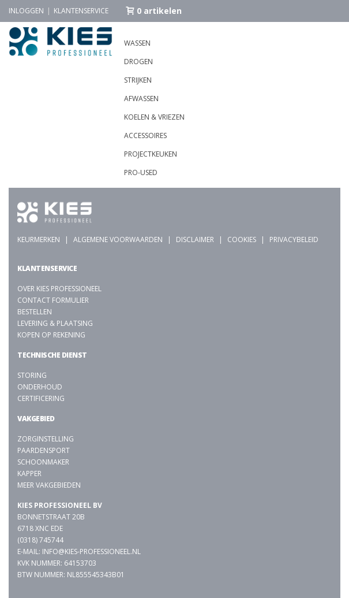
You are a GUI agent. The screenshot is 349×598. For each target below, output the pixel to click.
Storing (32, 375)
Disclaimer (195, 239)
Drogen (138, 61)
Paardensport (43, 450)
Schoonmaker (43, 462)
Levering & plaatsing (55, 323)
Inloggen (26, 11)
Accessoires (145, 135)
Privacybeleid (293, 239)
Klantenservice (81, 11)
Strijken (138, 80)
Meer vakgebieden (49, 485)
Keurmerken (38, 239)
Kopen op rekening (51, 335)
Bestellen (34, 312)
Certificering (41, 398)
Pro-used (140, 172)
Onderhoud (39, 387)
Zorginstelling (45, 439)
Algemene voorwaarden (118, 239)
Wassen (137, 43)
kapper (29, 473)
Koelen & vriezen (154, 117)
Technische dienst (52, 355)
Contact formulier (53, 300)
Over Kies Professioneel (59, 289)
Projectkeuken (150, 154)
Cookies (241, 239)
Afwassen (141, 98)
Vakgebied (36, 419)
